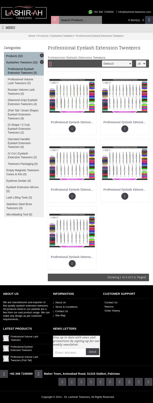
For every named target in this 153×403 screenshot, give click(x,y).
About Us (59, 303)
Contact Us (60, 311)
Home (31, 36)
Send (92, 351)
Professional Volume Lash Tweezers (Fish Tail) (24, 359)
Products (43, 36)
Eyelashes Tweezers (62, 36)
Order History (111, 310)
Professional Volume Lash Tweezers (24, 338)
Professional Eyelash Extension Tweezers (100, 36)
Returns (108, 306)
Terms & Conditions (65, 307)
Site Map (59, 315)
